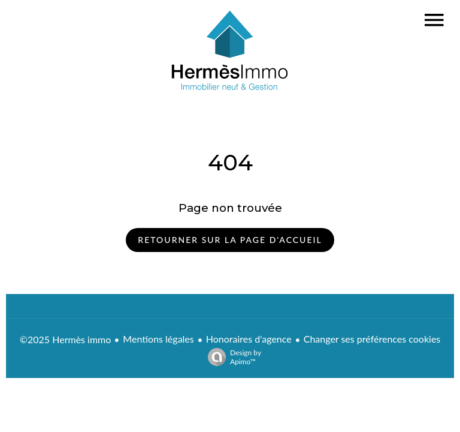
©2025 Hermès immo (65, 339)
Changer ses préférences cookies (372, 338)
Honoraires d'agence (249, 338)
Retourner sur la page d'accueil (230, 240)
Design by (231, 357)
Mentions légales (158, 338)
